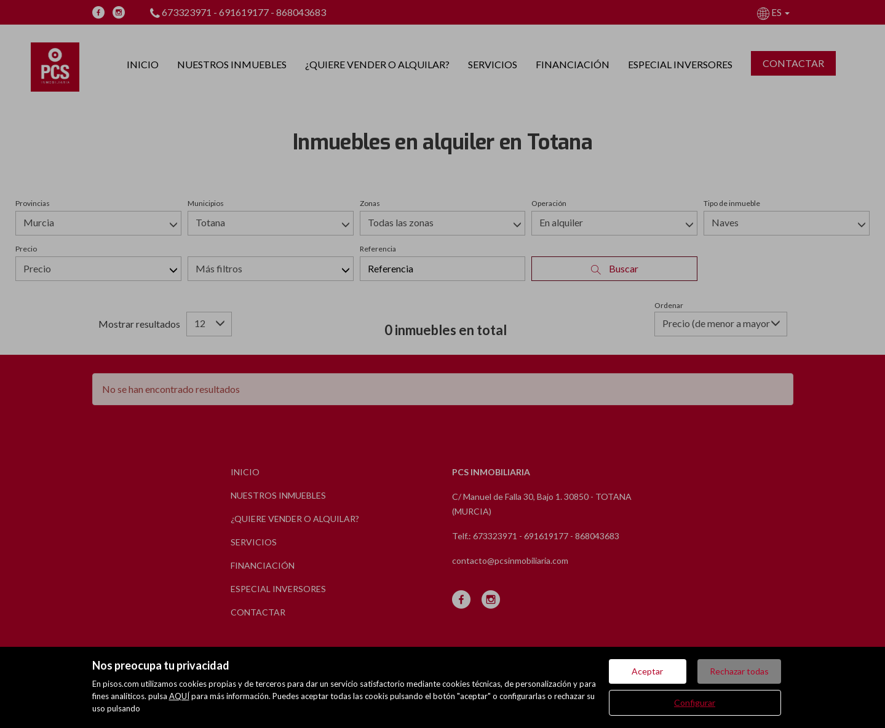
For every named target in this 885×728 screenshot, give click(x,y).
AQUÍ (179, 696)
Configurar (694, 702)
